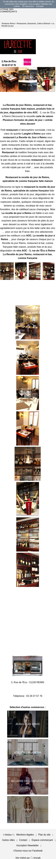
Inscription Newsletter (27, 845)
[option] (9, 79)
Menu (27, 62)
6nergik (35, 858)
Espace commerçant (42, 840)
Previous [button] (3, 271)
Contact (23, 840)
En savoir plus (28, 6)
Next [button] (51, 271)
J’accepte (40, 6)
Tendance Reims (8, 23)
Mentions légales (25, 834)
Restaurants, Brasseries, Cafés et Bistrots (33, 23)
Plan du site (44, 834)
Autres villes (8, 840)
